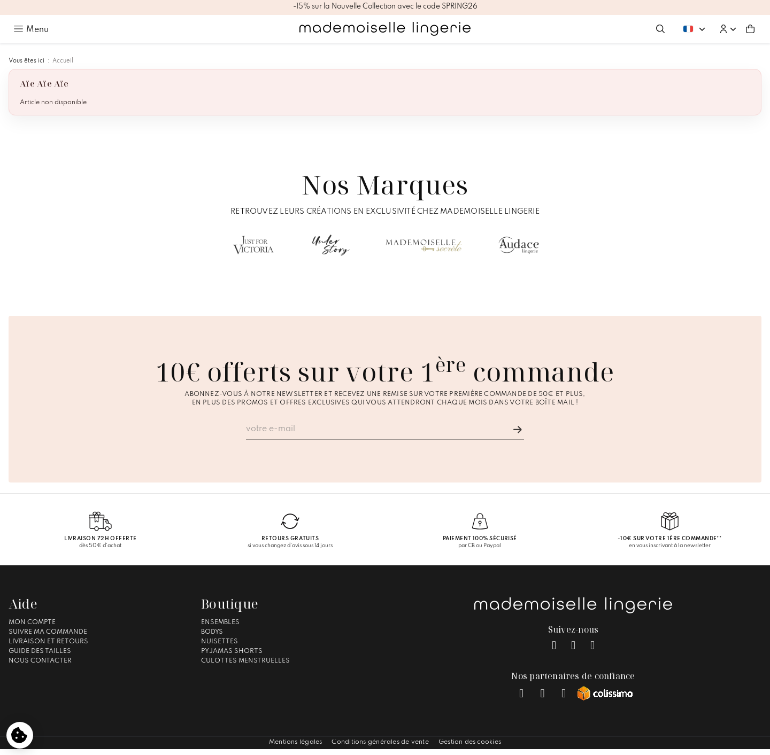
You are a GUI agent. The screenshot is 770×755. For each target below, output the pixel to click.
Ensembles (220, 622)
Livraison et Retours (48, 642)
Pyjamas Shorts (232, 651)
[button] (728, 29)
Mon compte (32, 622)
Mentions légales (295, 742)
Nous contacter (40, 661)
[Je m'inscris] (517, 429)
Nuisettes (219, 642)
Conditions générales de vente (380, 742)
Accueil (62, 61)
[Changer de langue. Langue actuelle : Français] (694, 29)
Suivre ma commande (48, 632)
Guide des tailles (40, 651)
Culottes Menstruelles (245, 661)
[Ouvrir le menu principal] (31, 29)
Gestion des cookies (469, 742)
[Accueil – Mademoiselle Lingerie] (385, 29)
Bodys (212, 632)
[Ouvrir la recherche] (660, 29)
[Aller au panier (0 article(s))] (750, 29)
